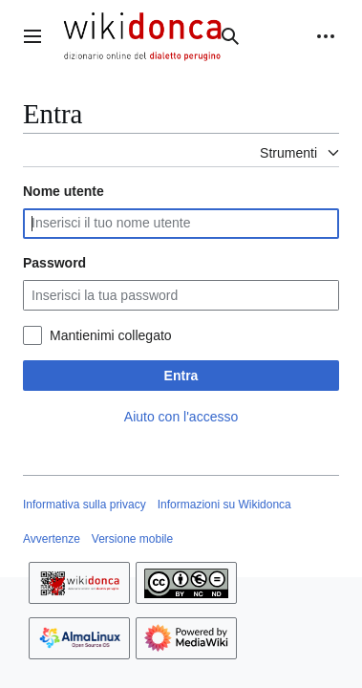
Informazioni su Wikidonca (224, 504)
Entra (181, 375)
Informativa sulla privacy (84, 504)
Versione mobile (132, 539)
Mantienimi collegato (111, 335)
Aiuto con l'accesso (181, 416)
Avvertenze (51, 539)
